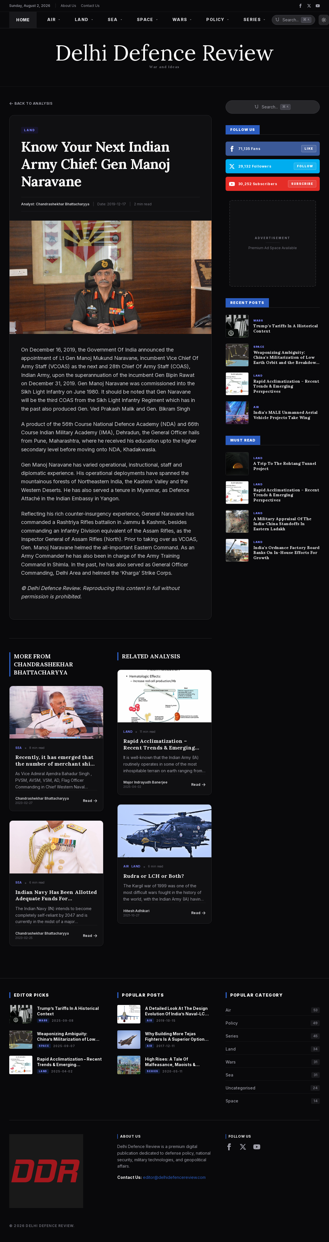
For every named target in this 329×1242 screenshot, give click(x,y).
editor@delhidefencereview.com (174, 1177)
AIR (54, 19)
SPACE (148, 19)
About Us (68, 5)
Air (126, 866)
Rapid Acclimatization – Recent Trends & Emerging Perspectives (159, 744)
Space (44, 1045)
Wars (43, 1020)
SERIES (255, 19)
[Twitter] (309, 6)
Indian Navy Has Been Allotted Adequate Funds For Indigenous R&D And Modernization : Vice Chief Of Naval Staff (56, 895)
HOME (23, 19)
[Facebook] (300, 6)
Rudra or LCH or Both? (153, 876)
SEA (115, 19)
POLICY (217, 19)
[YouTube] (318, 6)
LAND (84, 19)
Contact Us (90, 5)
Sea (18, 747)
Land (128, 731)
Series (152, 1071)
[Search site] (293, 20)
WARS (182, 19)
